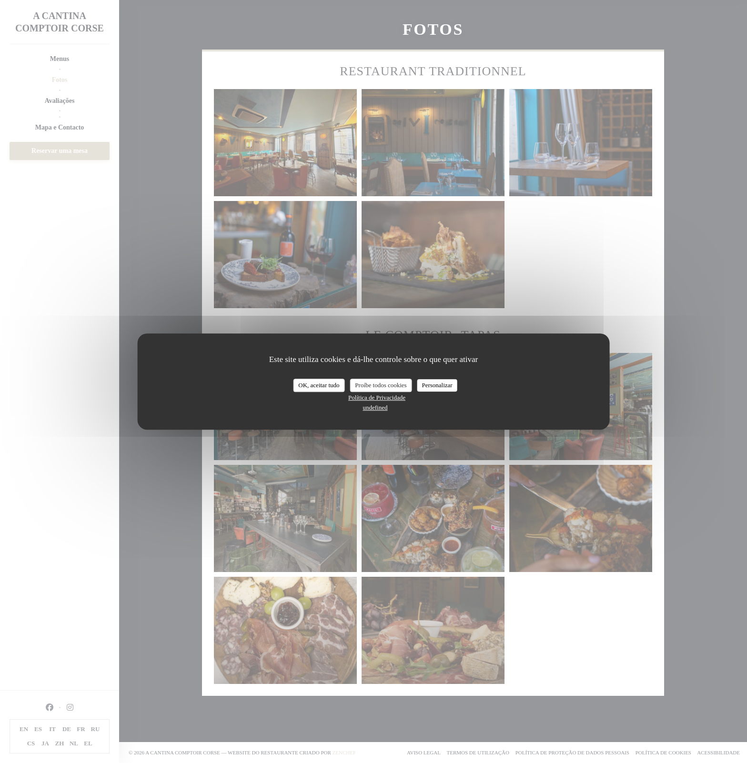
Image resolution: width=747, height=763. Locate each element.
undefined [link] (375, 407)
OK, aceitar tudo (318, 385)
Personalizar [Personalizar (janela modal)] (437, 385)
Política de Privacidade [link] (376, 397)
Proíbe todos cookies (380, 385)
